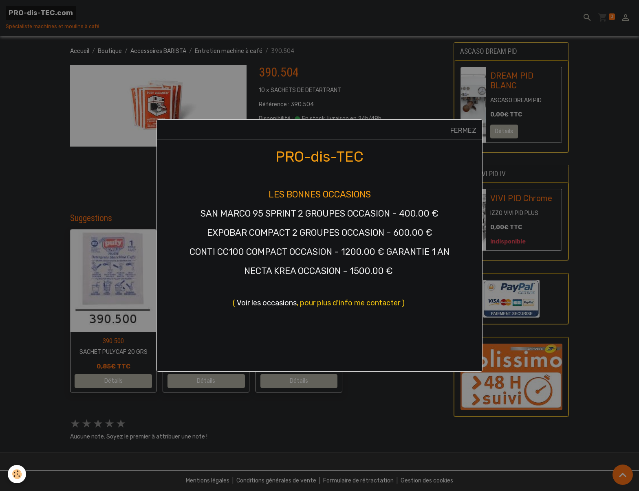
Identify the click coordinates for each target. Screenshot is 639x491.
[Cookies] (17, 474)
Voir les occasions (267, 302)
